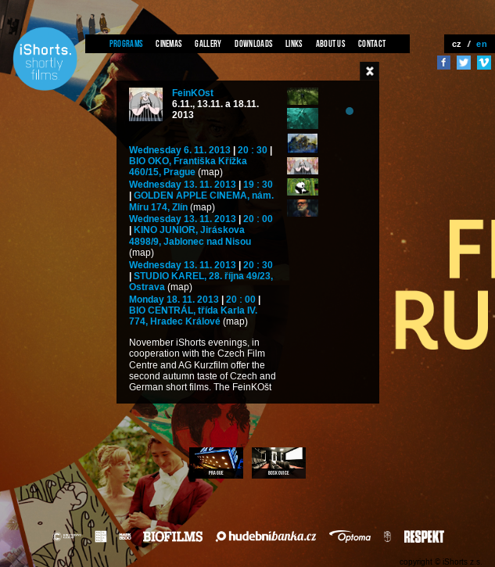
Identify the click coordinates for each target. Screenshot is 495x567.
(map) (210, 172)
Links (294, 43)
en (481, 43)
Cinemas (168, 43)
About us (330, 43)
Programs (125, 43)
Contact (372, 43)
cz (457, 43)
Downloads (253, 43)
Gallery (208, 43)
